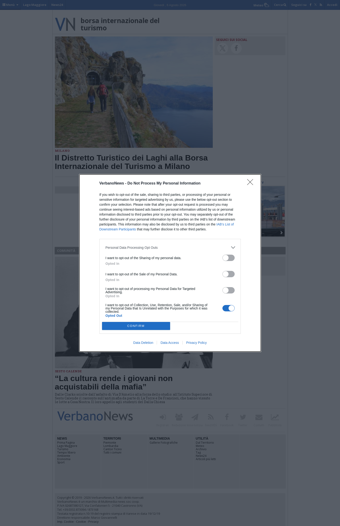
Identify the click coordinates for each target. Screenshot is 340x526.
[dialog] (170, 263)
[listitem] (170, 247)
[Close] (251, 183)
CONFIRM (136, 326)
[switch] (228, 258)
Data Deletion (143, 343)
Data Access (169, 343)
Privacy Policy (196, 343)
